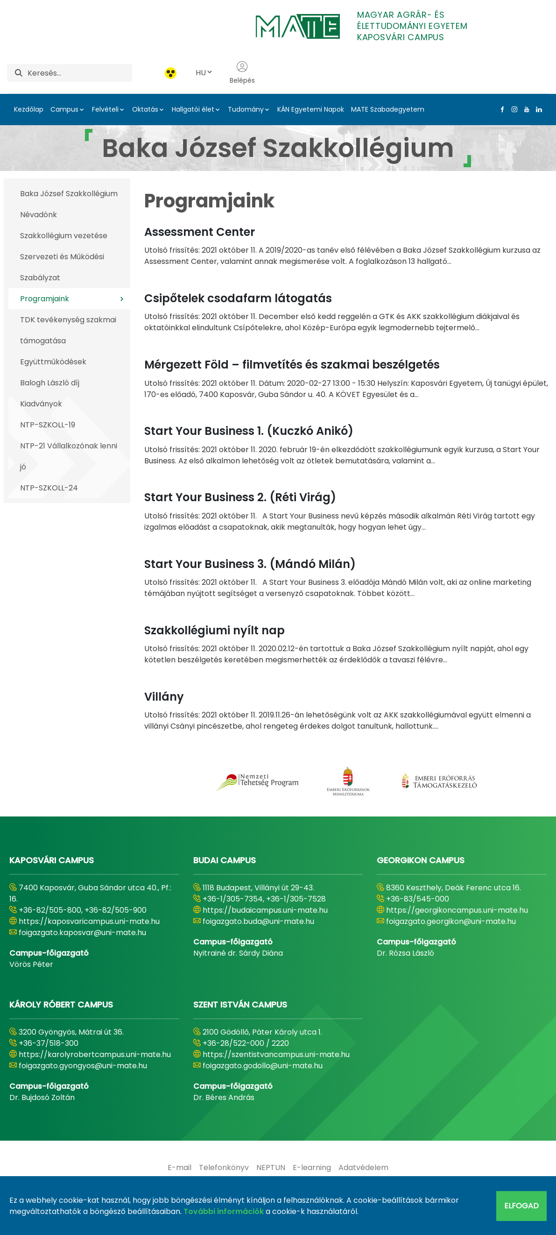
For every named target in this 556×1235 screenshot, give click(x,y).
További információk (223, 1211)
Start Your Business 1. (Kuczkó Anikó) (248, 431)
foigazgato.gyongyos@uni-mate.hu (83, 1065)
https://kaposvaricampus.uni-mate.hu (89, 921)
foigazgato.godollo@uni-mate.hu (263, 1065)
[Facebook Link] (500, 109)
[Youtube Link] (525, 109)
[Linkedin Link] (537, 109)
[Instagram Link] (512, 109)
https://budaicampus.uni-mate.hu (265, 910)
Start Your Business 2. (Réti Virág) (240, 497)
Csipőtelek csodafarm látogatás (238, 298)
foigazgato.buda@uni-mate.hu (258, 921)
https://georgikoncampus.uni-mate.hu (457, 910)
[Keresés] (80, 73)
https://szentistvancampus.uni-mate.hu (276, 1054)
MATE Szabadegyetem (387, 109)
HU (204, 72)
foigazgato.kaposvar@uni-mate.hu (82, 932)
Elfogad (521, 1205)
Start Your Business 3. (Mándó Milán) (250, 564)
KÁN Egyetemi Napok (310, 109)
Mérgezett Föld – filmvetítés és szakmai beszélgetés (292, 364)
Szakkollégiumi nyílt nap (214, 630)
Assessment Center (199, 232)
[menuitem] (179, 1167)
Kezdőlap (28, 109)
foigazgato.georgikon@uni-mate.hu (451, 921)
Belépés (242, 73)
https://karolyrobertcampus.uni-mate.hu (95, 1054)
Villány (164, 696)
